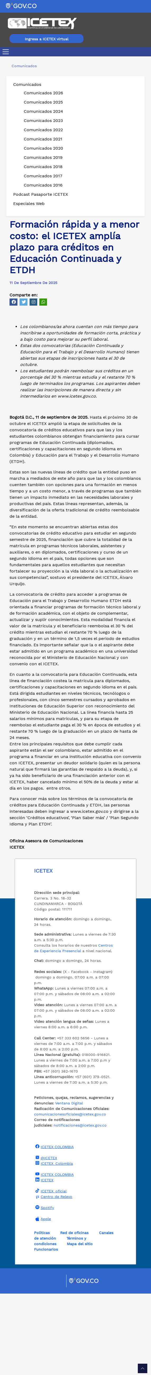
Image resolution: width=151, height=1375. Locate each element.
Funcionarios (46, 1331)
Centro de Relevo (53, 1278)
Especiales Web (29, 203)
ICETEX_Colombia (53, 1244)
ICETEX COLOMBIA (54, 1228)
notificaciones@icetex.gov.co (80, 1207)
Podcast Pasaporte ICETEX (40, 194)
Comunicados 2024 (43, 111)
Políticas (42, 1314)
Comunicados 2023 (43, 120)
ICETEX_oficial (50, 1272)
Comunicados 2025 (43, 102)
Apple (42, 1300)
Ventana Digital (69, 1184)
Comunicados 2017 (43, 175)
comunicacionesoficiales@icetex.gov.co (70, 1195)
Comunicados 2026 (43, 92)
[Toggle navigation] (6, 51)
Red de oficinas (74, 1314)
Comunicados (27, 84)
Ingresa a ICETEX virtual (46, 39)
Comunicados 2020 (43, 148)
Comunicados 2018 (43, 166)
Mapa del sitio (80, 1325)
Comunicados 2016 (43, 185)
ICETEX (43, 1261)
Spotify (44, 1288)
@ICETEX (45, 1239)
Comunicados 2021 (43, 138)
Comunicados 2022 (43, 129)
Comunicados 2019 (43, 157)
